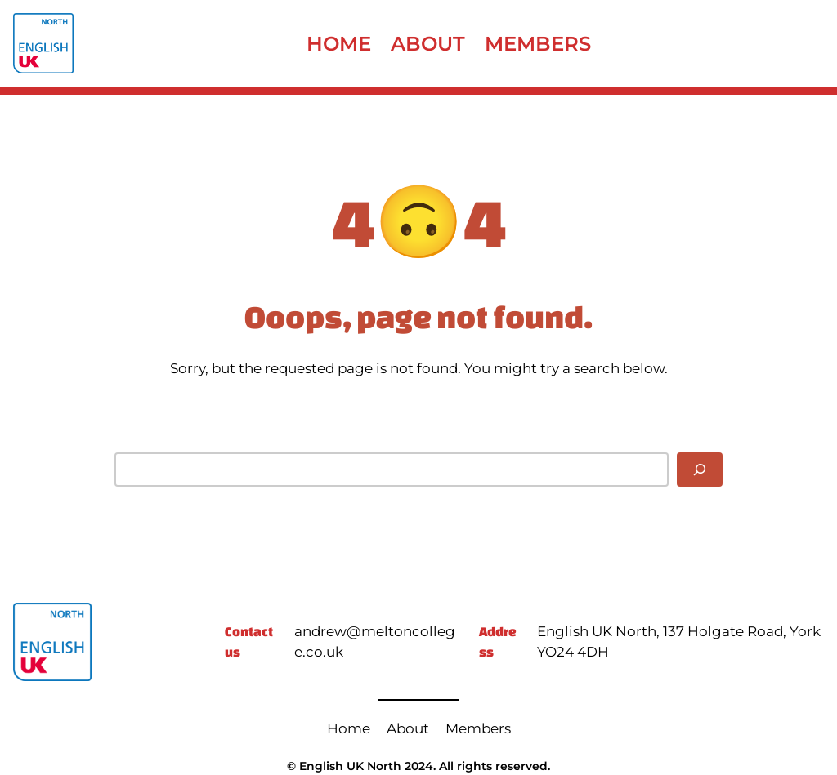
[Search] (700, 469)
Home (339, 43)
